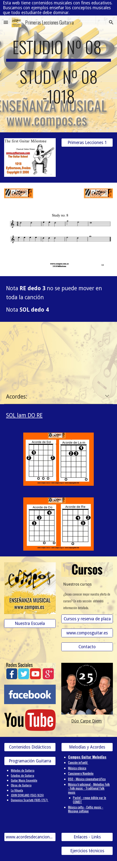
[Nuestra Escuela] (29, 624)
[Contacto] (87, 647)
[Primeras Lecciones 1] (87, 142)
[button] (6, 22)
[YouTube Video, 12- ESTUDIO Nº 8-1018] (58, 353)
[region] (58, 8)
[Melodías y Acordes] (87, 747)
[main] (58, 74)
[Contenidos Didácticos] (29, 747)
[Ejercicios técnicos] (87, 851)
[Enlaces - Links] (87, 837)
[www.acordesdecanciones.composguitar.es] (29, 837)
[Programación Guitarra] (29, 761)
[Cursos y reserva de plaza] (87, 619)
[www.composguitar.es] (87, 633)
